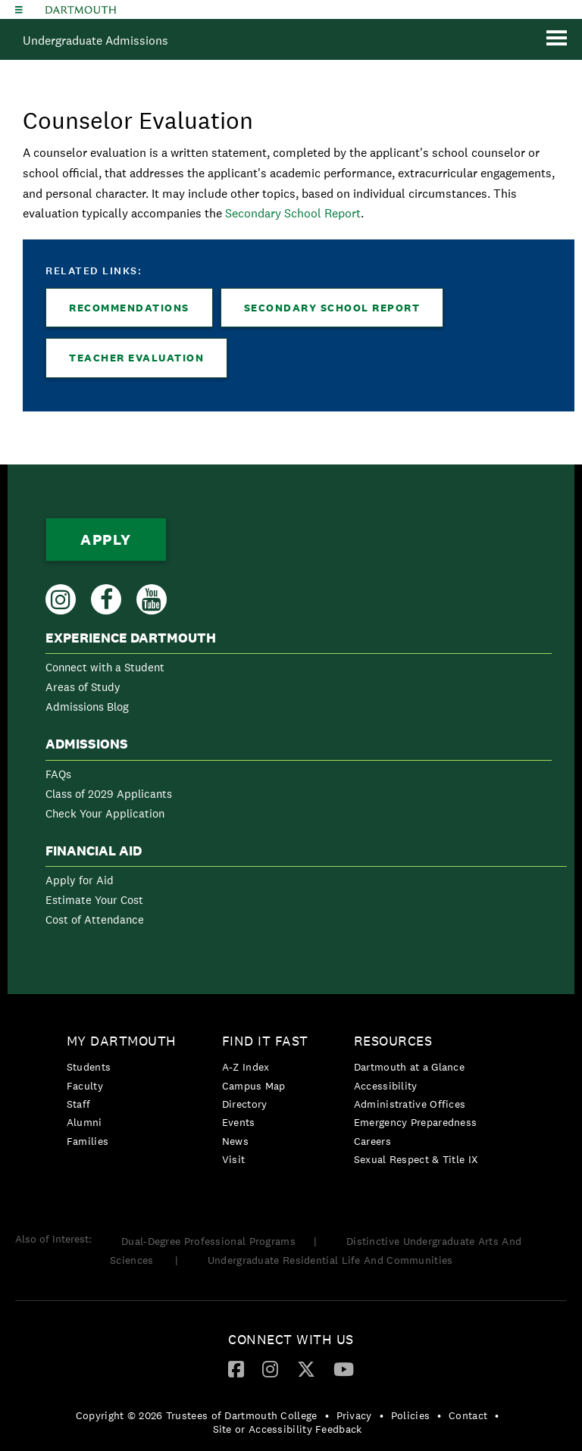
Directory (245, 1104)
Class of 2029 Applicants (108, 793)
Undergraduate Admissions (95, 40)
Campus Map (254, 1086)
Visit (234, 1159)
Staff (79, 1104)
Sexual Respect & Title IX (416, 1159)
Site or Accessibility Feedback (287, 1429)
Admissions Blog (87, 706)
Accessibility (386, 1086)
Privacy (354, 1415)
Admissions (86, 744)
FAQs (58, 774)
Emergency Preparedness (415, 1122)
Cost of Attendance (94, 919)
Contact (468, 1415)
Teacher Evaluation (136, 357)
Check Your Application (104, 813)
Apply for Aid (79, 880)
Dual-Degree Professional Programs (208, 1241)
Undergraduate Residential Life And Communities (330, 1260)
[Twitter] (306, 1368)
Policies (410, 1415)
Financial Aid (93, 851)
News (235, 1141)
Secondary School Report (293, 213)
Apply (106, 539)
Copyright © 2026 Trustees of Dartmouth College (197, 1415)
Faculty (85, 1086)
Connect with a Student (104, 667)
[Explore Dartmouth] (19, 9)
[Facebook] (236, 1368)
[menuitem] (298, 675)
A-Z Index (246, 1067)
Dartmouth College (80, 10)
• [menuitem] (327, 1415)
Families (87, 1141)
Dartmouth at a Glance (409, 1067)
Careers (372, 1141)
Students (89, 1067)
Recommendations (129, 307)
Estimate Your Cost (94, 900)
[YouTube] (343, 1368)
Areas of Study (82, 687)
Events (238, 1122)
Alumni (84, 1122)
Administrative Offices (410, 1104)
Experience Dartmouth (130, 638)
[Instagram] (270, 1368)
